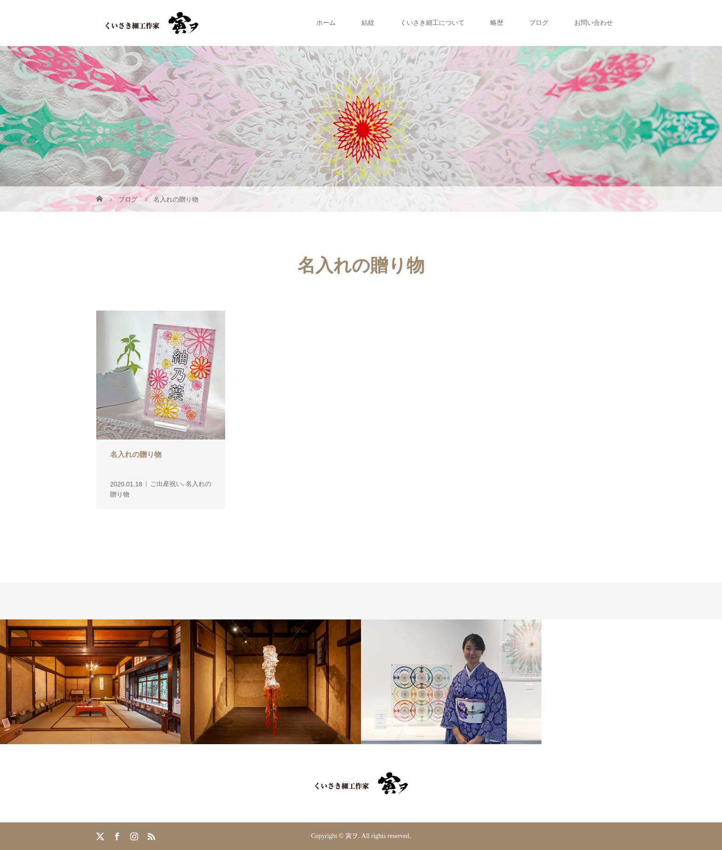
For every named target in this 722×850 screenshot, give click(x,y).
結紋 (367, 22)
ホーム (326, 22)
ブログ (538, 22)
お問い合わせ (593, 22)
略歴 (496, 22)
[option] (90, 681)
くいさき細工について (432, 22)
